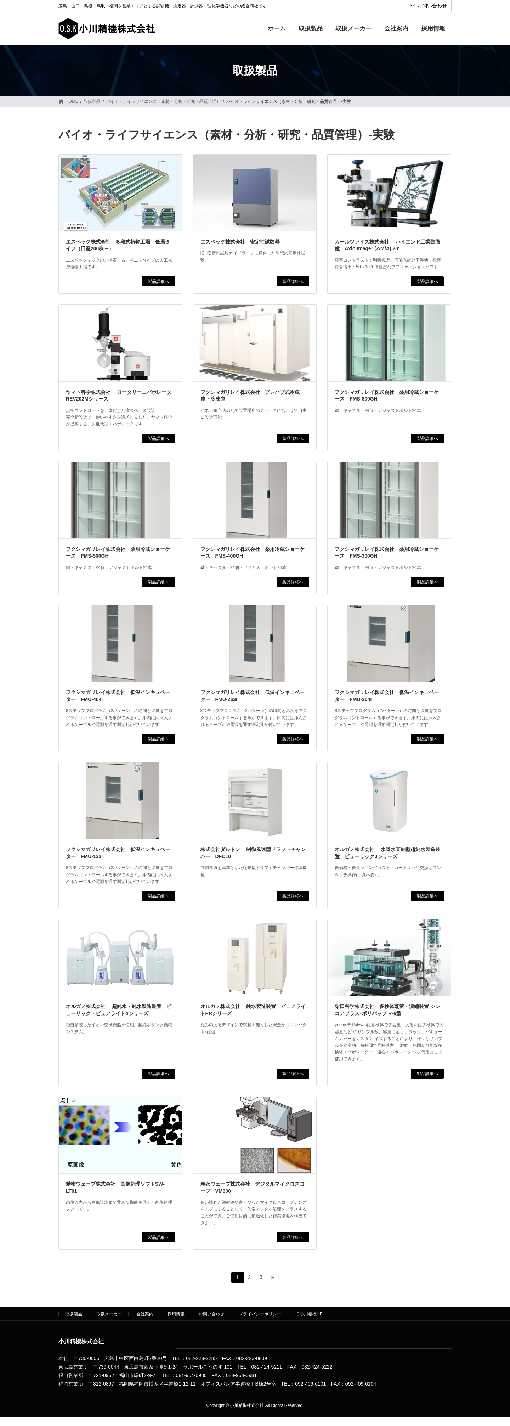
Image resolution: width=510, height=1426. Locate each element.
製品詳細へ (158, 281)
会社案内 (144, 1314)
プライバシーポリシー (260, 1314)
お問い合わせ (428, 6)
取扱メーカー (109, 1314)
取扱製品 (73, 1314)
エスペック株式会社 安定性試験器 (240, 242)
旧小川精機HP (309, 1314)
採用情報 (176, 1314)
